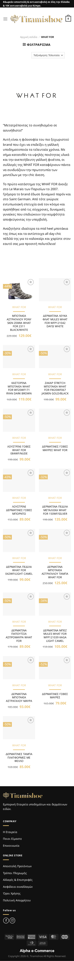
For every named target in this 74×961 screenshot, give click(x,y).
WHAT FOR (19, 307)
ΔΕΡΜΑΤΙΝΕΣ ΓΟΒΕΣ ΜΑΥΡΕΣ (55, 695)
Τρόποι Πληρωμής (15, 873)
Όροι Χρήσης (12, 893)
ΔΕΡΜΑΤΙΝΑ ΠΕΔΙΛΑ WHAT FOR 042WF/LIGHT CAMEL (19, 570)
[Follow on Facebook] (6, 920)
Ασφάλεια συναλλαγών (18, 887)
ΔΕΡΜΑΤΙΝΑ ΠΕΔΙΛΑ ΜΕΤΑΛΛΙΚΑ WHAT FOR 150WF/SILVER (55, 510)
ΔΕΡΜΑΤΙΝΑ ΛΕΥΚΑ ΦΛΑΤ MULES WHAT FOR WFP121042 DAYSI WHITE (55, 321)
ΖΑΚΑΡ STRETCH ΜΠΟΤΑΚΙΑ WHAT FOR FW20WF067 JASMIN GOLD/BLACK (55, 388)
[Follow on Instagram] (12, 920)
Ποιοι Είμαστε (12, 839)
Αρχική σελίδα (28, 37)
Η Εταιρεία (10, 832)
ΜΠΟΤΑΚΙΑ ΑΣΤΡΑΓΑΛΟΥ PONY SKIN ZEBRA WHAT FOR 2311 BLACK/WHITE (19, 322)
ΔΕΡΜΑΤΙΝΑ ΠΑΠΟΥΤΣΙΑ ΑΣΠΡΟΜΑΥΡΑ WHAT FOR (19, 636)
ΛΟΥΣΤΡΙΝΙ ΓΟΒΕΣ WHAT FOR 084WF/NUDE (19, 450)
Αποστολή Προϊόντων (17, 866)
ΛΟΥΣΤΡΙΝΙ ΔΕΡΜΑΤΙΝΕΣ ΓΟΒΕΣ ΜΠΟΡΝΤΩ (19, 510)
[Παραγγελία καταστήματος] (48, 55)
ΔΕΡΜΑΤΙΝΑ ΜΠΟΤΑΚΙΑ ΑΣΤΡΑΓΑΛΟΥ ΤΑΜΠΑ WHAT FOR (55, 572)
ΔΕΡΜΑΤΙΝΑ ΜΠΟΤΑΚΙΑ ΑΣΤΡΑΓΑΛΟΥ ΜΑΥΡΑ (19, 697)
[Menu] (5, 19)
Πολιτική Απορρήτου (17, 900)
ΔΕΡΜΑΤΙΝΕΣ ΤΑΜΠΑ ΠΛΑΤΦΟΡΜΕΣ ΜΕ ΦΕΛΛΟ (19, 757)
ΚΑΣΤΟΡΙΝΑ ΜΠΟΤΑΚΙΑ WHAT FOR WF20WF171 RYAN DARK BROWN (19, 388)
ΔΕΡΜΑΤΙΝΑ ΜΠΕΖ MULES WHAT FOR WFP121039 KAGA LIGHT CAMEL (55, 636)
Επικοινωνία (11, 845)
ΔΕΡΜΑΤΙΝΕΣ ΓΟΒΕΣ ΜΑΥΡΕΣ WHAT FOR (55, 448)
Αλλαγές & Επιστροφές (18, 880)
